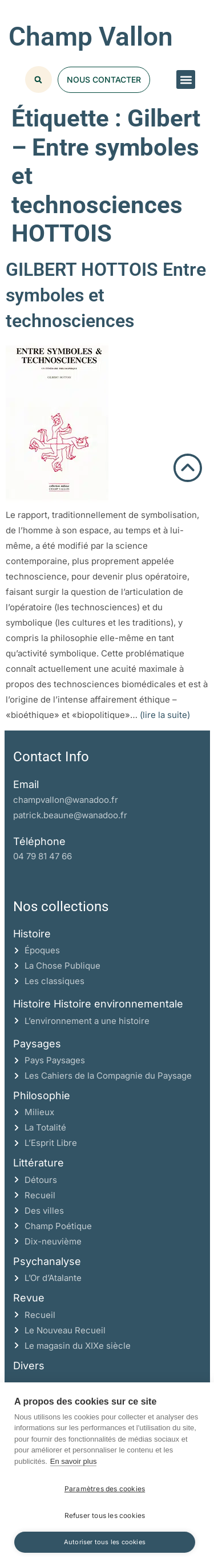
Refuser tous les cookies (105, 1515)
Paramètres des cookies (104, 1488)
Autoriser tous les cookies (105, 1542)
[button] (185, 79)
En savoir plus (73, 1461)
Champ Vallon (91, 36)
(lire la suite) (165, 714)
